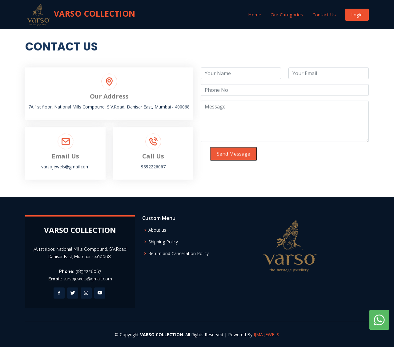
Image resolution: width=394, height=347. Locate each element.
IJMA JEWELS (266, 334)
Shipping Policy (163, 242)
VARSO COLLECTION (80, 15)
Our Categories (287, 14)
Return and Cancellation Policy (178, 253)
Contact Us (324, 14)
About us (157, 230)
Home (254, 14)
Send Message (233, 155)
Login (357, 14)
